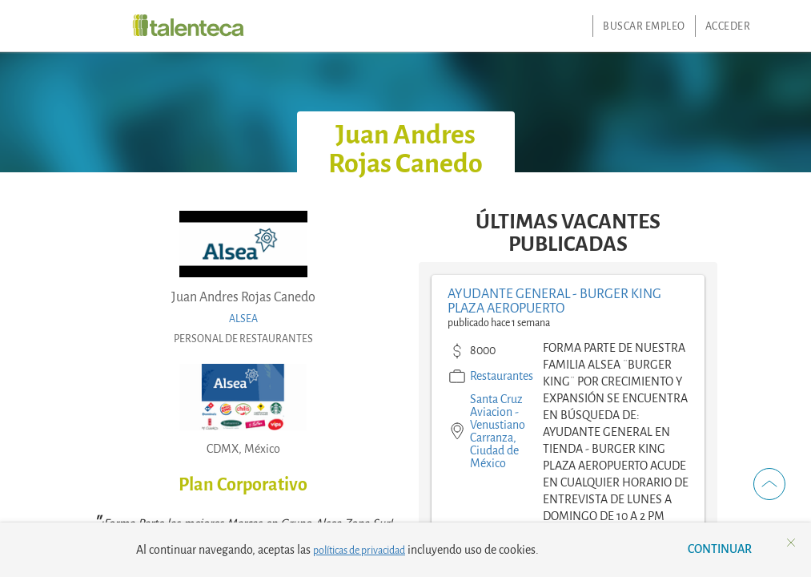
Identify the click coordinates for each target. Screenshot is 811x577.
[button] (769, 484)
